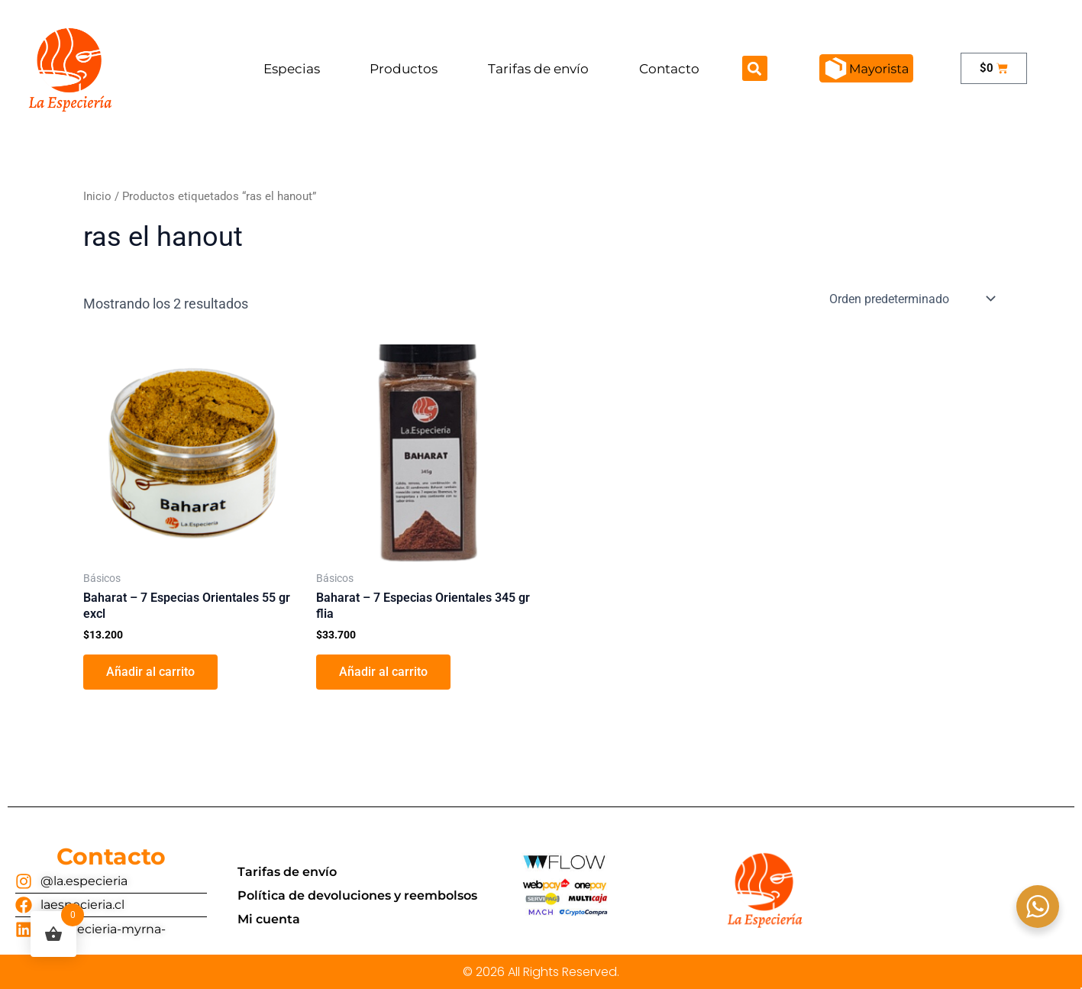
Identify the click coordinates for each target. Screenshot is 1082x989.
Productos (404, 68)
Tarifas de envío (538, 68)
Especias (291, 68)
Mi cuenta (268, 919)
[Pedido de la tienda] (911, 298)
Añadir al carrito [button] (150, 671)
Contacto (669, 68)
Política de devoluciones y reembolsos (357, 895)
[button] (754, 68)
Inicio (97, 196)
